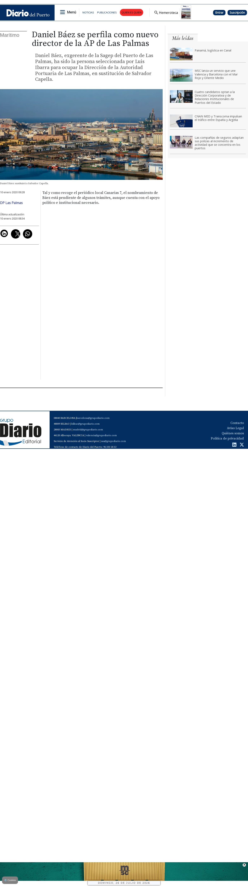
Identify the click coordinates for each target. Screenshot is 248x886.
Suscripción (237, 12)
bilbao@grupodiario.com (85, 423)
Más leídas (182, 38)
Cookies (10, 880)
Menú (71, 12)
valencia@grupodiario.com (101, 435)
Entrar (219, 12)
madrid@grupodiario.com (88, 429)
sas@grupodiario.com (113, 441)
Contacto (237, 423)
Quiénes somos (233, 433)
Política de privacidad (227, 438)
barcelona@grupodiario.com (93, 418)
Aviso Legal (235, 428)
